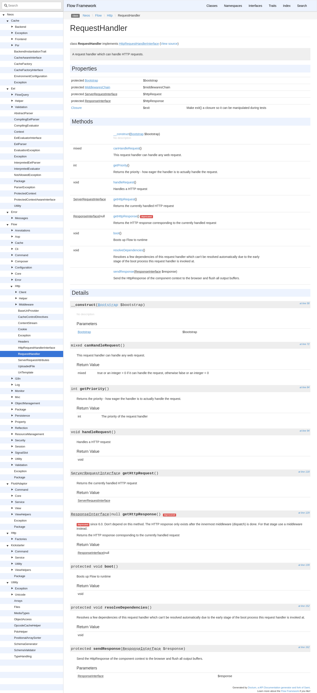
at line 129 (304, 512)
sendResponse (123, 271)
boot (116, 233)
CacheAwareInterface (28, 57)
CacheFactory (23, 63)
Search (302, 5)
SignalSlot (21, 452)
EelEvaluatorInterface (27, 138)
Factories (21, 539)
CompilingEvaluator (26, 125)
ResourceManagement (29, 434)
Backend (20, 26)
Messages (21, 218)
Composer (21, 261)
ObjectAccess (22, 619)
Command (21, 255)
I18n (17, 378)
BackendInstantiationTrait (30, 51)
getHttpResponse (125, 216)
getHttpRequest (124, 199)
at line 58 (305, 303)
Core (18, 273)
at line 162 (304, 647)
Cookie (22, 329)
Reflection (21, 428)
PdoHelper (21, 631)
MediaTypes (21, 613)
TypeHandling (23, 656)
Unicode (20, 594)
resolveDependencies (128, 250)
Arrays (18, 600)
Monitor (19, 391)
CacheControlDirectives (33, 317)
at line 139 (304, 565)
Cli (16, 249)
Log (17, 384)
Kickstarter (17, 545)
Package (19, 181)
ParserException (24, 187)
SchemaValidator (25, 650)
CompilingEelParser (26, 119)
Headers (23, 341)
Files (17, 607)
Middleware (26, 304)
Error (14, 212)
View (18, 508)
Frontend (20, 39)
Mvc (17, 397)
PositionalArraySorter (27, 637)
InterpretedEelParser (27, 162)
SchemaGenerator (25, 644)
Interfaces (255, 5)
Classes (211, 5)
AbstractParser (23, 113)
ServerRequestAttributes (33, 360)
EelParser (20, 144)
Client (22, 292)
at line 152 (304, 606)
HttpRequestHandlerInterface (36, 347)
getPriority (120, 165)
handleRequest (123, 182)
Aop (17, 236)
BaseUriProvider (28, 310)
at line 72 (305, 344)
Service (19, 502)
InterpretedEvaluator (27, 168)
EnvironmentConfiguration (30, 76)
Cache (15, 20)
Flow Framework (81, 6)
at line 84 (305, 387)
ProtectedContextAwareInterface (34, 199)
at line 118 (304, 471)
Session (20, 446)
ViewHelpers (23, 514)
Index (286, 5)
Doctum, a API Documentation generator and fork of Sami (279, 687)
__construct (121, 134)
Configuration (23, 267)
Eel (13, 88)
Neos (10, 14)
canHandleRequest (126, 148)
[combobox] (31, 5)
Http (17, 286)
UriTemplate (25, 372)
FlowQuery (22, 94)
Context (19, 131)
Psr (17, 45)
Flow (14, 224)
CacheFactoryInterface (28, 70)
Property (20, 421)
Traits (272, 5)
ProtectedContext (25, 193)
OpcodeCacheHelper (27, 625)
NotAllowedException (27, 175)
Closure (76, 108)
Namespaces (233, 5)
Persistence (22, 415)
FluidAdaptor (19, 483)
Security (20, 440)
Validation (21, 107)
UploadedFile (26, 366)
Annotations (22, 230)
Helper (19, 100)
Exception (21, 33)
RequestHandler (29, 354)
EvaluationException (27, 150)
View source (169, 43)
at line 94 (305, 430)
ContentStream (27, 323)
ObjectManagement (27, 403)
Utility (17, 205)
